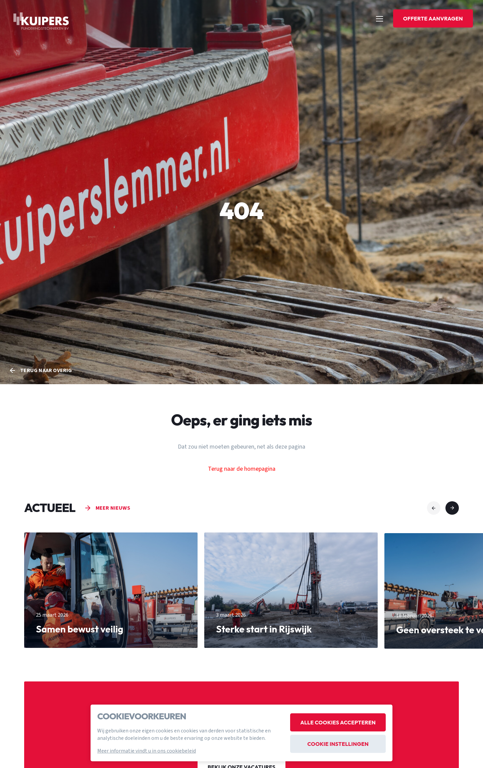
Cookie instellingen (338, 743)
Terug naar (46, 370)
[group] (111, 594)
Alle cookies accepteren (338, 722)
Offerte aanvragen (433, 18)
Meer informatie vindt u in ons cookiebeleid (146, 751)
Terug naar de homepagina (241, 468)
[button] (433, 508)
